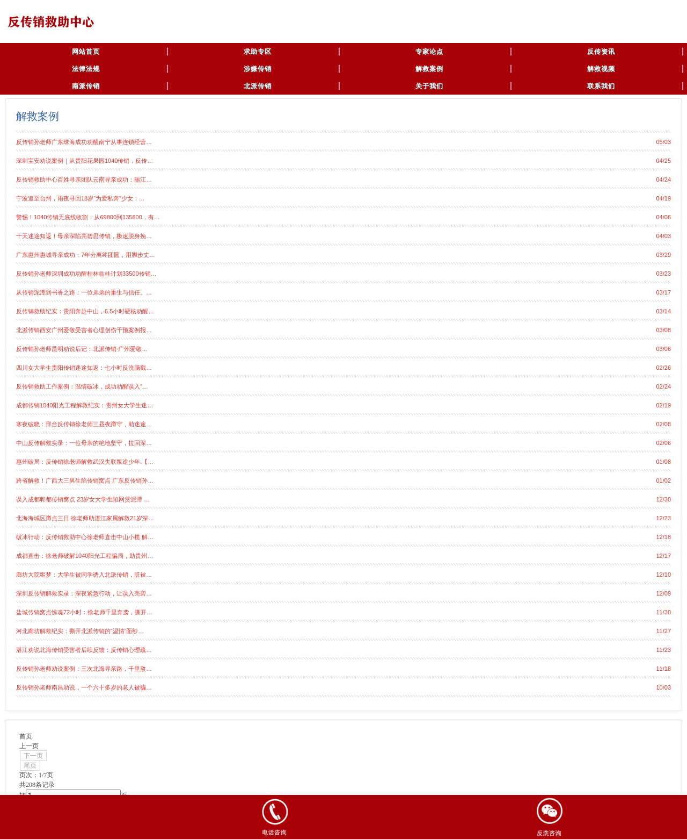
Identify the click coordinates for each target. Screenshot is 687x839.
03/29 (663, 255)
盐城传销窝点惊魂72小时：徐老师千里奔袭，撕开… (84, 612)
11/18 (663, 668)
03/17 (663, 292)
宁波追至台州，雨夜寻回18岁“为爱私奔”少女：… (80, 198)
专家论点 (429, 51)
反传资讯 (601, 51)
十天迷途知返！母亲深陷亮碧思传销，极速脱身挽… (84, 236)
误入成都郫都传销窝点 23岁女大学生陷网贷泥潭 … (83, 499)
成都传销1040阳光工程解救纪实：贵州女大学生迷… (84, 405)
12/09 (663, 593)
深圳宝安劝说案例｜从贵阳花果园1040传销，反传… (84, 160)
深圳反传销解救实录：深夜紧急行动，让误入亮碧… (84, 593)
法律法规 (86, 69)
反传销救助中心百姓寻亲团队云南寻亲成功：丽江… (84, 179)
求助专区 (258, 51)
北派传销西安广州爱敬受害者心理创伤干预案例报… (84, 330)
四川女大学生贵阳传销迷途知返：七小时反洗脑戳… (84, 367)
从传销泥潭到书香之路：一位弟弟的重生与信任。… (84, 292)
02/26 (663, 367)
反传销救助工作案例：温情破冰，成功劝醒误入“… (82, 386)
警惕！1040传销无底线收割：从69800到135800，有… (88, 217)
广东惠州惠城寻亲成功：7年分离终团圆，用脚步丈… (85, 255)
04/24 (663, 179)
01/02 (663, 480)
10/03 (663, 687)
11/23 (663, 650)
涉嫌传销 (258, 69)
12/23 (663, 518)
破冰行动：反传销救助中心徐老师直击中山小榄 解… (85, 537)
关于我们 (429, 86)
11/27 (663, 631)
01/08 (663, 461)
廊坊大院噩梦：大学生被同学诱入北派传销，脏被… (84, 574)
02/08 (663, 424)
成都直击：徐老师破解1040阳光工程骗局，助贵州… (84, 556)
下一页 (33, 755)
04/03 (663, 236)
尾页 (30, 765)
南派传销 (86, 86)
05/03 (663, 142)
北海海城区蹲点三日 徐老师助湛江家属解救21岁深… (85, 518)
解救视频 (601, 69)
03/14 (663, 311)
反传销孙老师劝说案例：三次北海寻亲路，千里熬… (84, 668)
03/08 (663, 330)
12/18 (663, 537)
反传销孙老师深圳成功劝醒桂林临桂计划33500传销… (86, 273)
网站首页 (86, 51)
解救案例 (429, 69)
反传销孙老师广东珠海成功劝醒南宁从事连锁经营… (84, 142)
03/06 (663, 349)
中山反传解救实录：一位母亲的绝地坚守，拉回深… (84, 443)
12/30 (663, 499)
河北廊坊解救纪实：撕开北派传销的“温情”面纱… (80, 631)
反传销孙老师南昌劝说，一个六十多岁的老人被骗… (84, 687)
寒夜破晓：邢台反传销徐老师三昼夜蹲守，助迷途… (84, 424)
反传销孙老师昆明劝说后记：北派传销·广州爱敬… (82, 349)
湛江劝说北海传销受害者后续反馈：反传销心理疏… (84, 650)
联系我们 (601, 86)
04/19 (663, 198)
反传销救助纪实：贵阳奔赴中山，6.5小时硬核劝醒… (85, 311)
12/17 (663, 556)
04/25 (663, 160)
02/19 (663, 405)
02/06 (663, 443)
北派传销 (258, 86)
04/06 (663, 217)
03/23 (663, 273)
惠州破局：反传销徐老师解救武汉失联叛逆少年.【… (85, 461)
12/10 (663, 574)
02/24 (663, 386)
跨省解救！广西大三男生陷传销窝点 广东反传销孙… (85, 480)
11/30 (663, 612)
